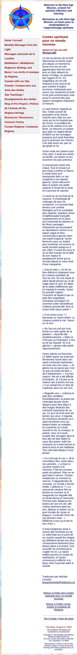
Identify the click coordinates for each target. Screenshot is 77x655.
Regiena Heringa (14, 112)
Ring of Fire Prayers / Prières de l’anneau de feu (21, 106)
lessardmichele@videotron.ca (58, 582)
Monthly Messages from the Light (21, 47)
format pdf (49, 52)
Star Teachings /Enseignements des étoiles (20, 97)
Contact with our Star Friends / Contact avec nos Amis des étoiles (20, 86)
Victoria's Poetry (14, 122)
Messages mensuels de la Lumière (20, 56)
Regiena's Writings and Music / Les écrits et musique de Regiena (22, 72)
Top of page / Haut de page (58, 618)
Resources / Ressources (19, 117)
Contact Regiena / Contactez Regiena (21, 129)
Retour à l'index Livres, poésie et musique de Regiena (58, 607)
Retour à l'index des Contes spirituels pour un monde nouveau (58, 596)
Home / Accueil (13, 40)
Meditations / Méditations (19, 63)
